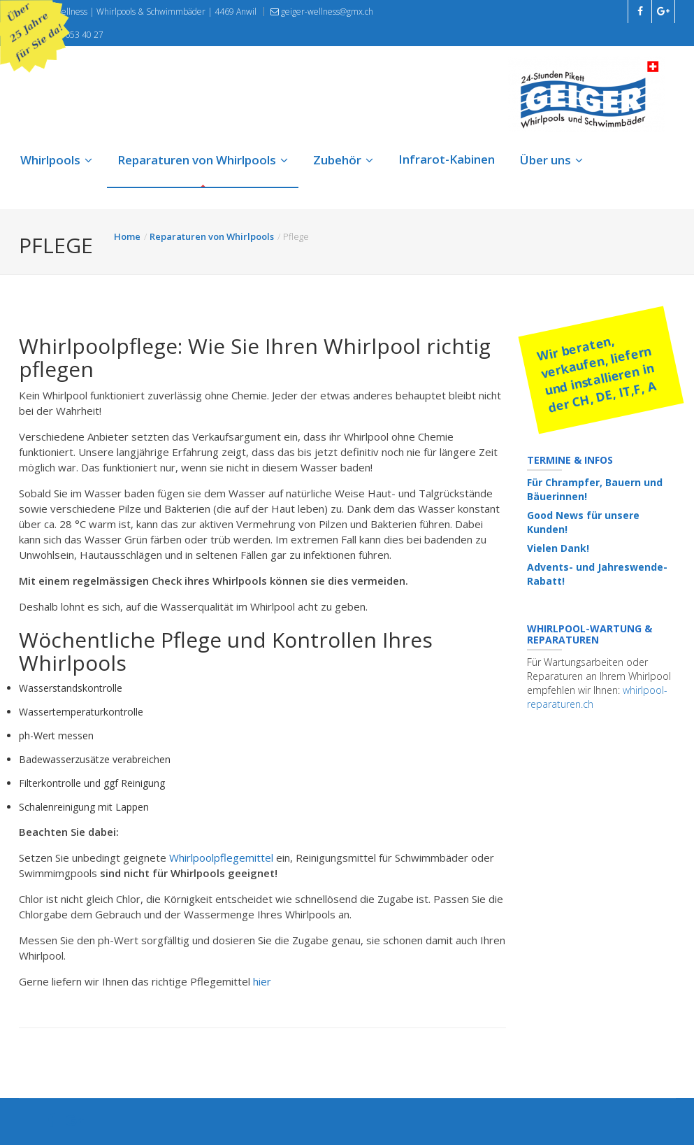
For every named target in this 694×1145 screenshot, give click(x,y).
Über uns (551, 160)
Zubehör (343, 160)
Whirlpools (56, 160)
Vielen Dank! (558, 548)
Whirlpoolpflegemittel (222, 858)
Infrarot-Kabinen (446, 159)
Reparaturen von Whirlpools (202, 160)
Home (127, 236)
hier (262, 981)
